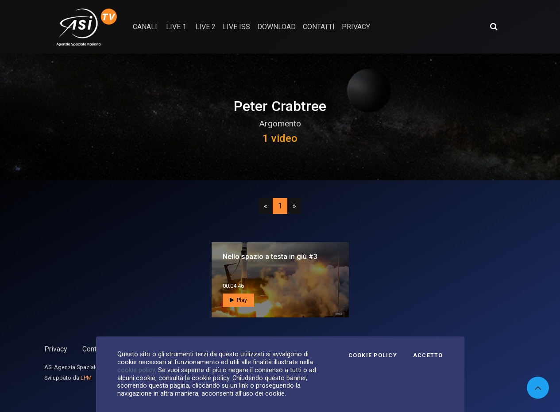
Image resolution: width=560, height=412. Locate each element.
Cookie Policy (372, 355)
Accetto (428, 355)
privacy (356, 27)
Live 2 (205, 27)
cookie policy (136, 370)
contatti (319, 27)
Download (276, 27)
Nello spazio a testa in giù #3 (270, 256)
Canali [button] (145, 27)
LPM (86, 377)
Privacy (55, 349)
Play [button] (238, 300)
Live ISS (236, 27)
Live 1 (176, 27)
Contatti (94, 349)
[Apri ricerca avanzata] (494, 26)
